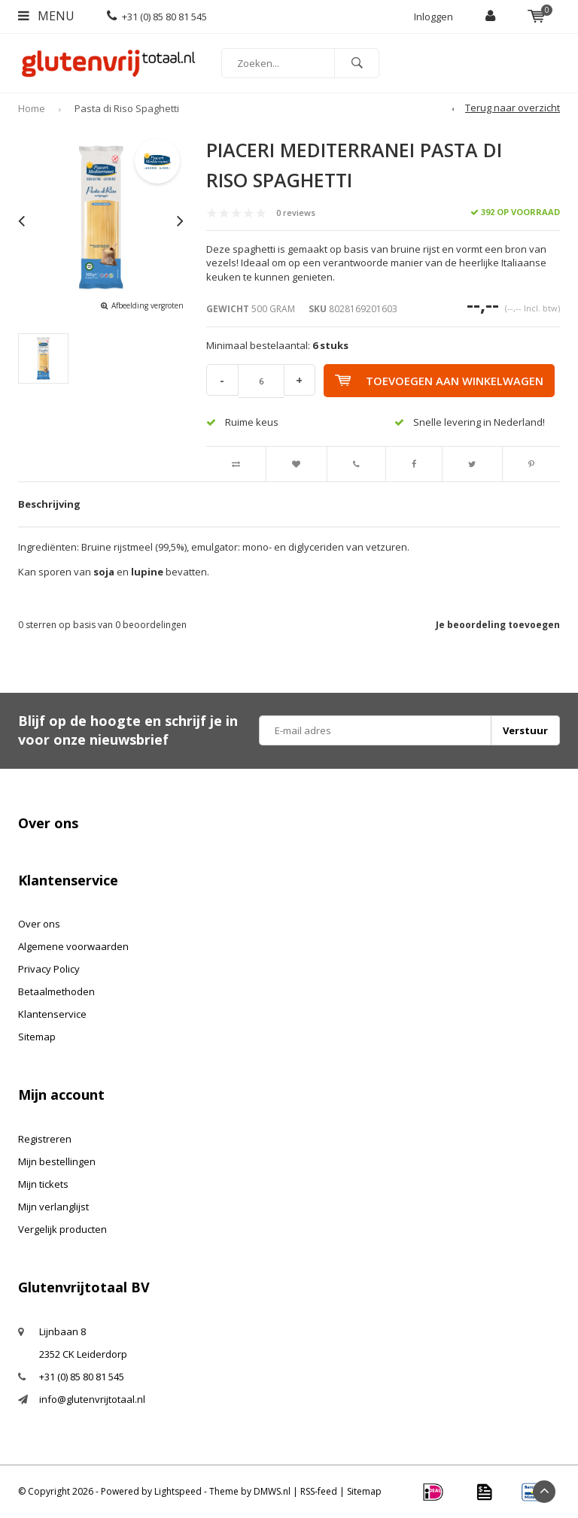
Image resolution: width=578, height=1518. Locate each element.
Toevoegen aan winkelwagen (442, 380)
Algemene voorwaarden (73, 946)
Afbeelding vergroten (147, 305)
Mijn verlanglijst (53, 1206)
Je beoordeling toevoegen (498, 624)
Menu (46, 16)
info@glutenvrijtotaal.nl (92, 1399)
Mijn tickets (43, 1184)
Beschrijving (49, 504)
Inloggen (433, 16)
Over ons (39, 924)
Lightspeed (178, 1491)
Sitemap (37, 1036)
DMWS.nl (272, 1491)
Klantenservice (52, 1014)
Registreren (44, 1139)
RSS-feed (318, 1491)
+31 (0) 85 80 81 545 (157, 16)
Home (31, 108)
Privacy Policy (49, 969)
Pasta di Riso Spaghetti (127, 108)
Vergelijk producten (62, 1229)
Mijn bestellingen (57, 1161)
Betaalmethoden (56, 991)
